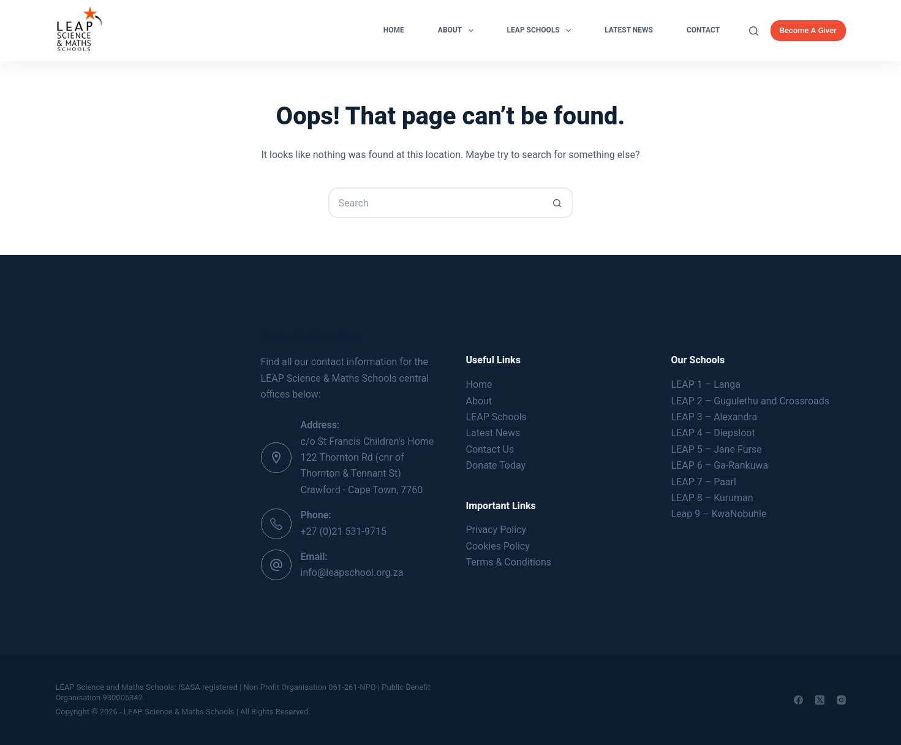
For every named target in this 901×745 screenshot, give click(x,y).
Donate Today (496, 465)
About (458, 30)
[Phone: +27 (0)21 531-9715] (276, 524)
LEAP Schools (541, 30)
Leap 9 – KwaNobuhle (719, 514)
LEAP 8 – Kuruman (712, 498)
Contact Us (490, 449)
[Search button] (558, 202)
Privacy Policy (496, 529)
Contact (703, 30)
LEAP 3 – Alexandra (714, 417)
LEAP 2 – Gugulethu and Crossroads (750, 401)
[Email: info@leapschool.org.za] (276, 565)
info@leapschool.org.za (352, 572)
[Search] (753, 31)
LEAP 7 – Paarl (703, 482)
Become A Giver (808, 30)
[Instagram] (841, 700)
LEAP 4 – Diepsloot (713, 433)
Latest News (629, 30)
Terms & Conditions (509, 562)
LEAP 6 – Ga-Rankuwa (720, 465)
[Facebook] (798, 700)
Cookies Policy (498, 546)
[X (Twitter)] (819, 700)
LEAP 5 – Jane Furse (716, 449)
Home (393, 30)
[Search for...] (435, 202)
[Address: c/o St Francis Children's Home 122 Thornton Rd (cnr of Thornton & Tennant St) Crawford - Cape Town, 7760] (276, 457)
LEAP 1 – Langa (706, 384)
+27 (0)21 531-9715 (343, 531)
